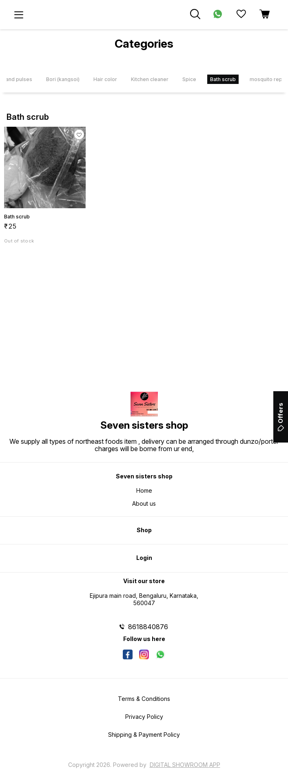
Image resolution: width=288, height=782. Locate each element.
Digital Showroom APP (185, 764)
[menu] (18, 14)
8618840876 (148, 626)
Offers (280, 417)
